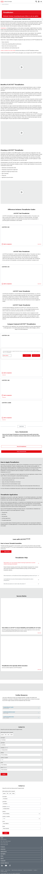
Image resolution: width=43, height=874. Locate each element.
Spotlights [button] (21, 854)
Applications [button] (21, 851)
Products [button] (21, 847)
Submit (3, 774)
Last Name (3, 742)
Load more (21, 426)
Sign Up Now (6, 551)
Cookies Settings (4, 871)
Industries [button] (21, 849)
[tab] (21, 563)
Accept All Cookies (36, 355)
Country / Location (4, 757)
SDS (8, 734)
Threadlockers (3, 28)
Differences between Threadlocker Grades (21, 19)
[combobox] (21, 755)
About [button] (21, 858)
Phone (4, 767)
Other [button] (21, 856)
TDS (5, 734)
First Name (3, 737)
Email (2, 762)
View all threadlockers (21, 446)
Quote (2, 734)
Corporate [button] (21, 861)
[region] (21, 353)
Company (4, 747)
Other (11, 734)
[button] (36, 1)
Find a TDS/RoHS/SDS (21, 451)
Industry (2, 752)
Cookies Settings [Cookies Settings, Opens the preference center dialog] (5, 355)
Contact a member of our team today (8, 50)
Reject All (26, 355)
